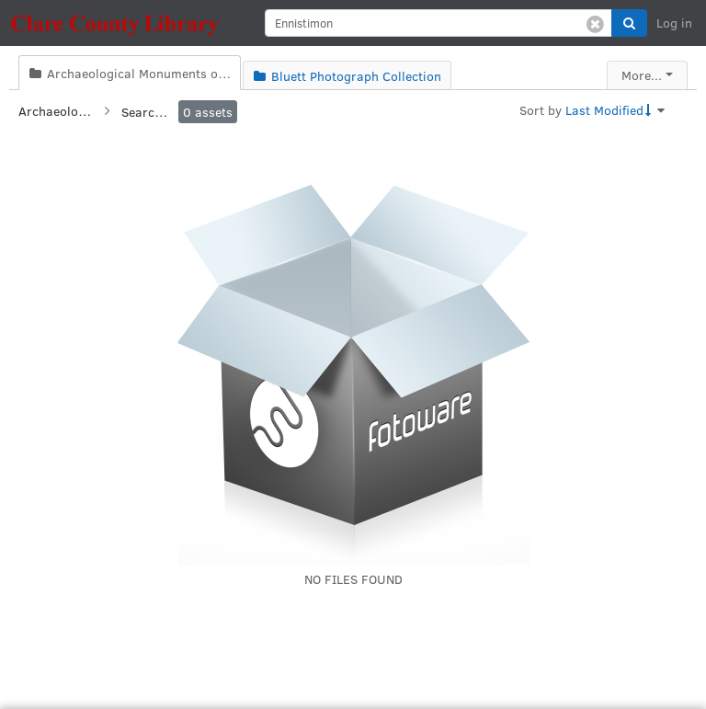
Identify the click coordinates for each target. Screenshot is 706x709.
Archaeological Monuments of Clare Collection (55, 111)
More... (641, 75)
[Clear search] (595, 23)
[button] (629, 23)
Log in (674, 22)
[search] (438, 23)
